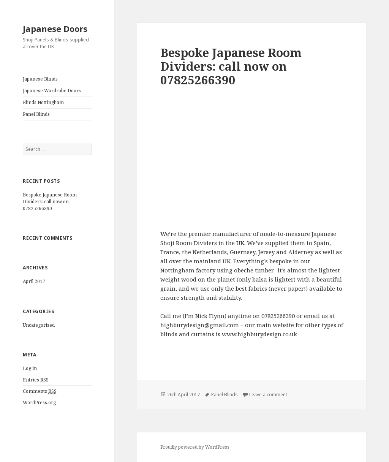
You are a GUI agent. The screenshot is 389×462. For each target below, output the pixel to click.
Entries (36, 380)
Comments (40, 391)
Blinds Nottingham (43, 102)
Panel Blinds (36, 114)
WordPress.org (39, 402)
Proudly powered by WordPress (194, 447)
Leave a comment (268, 394)
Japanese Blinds (40, 79)
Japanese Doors (55, 28)
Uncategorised (39, 325)
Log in (30, 368)
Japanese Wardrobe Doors (52, 90)
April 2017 (34, 281)
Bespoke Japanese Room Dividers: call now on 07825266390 (50, 201)
